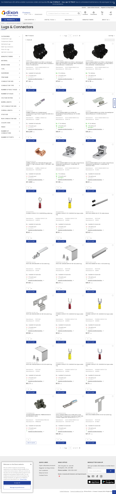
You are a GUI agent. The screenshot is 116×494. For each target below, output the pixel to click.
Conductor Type (7, 85)
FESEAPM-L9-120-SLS (92, 413)
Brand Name (5, 65)
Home (2, 23)
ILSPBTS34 (29, 60)
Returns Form (43, 473)
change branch (38, 14)
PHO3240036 (89, 363)
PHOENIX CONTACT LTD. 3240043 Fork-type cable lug (69, 214)
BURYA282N (29, 111)
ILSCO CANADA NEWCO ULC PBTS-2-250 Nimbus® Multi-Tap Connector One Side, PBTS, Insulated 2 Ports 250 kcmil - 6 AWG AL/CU (69, 63)
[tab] (10, 36)
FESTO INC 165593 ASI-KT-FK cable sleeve (97, 213)
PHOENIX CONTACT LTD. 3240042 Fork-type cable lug (69, 365)
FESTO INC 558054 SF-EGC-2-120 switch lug (98, 263)
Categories (5, 36)
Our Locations (43, 470)
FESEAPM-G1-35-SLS (32, 363)
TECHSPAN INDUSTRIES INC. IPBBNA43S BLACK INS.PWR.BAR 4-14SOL (38, 415)
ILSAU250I (59, 161)
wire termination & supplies (14, 23)
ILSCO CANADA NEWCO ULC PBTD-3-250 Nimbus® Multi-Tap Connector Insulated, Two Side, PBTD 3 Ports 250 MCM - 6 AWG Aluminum (99, 63)
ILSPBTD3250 (89, 60)
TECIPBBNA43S (30, 413)
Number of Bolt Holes (9, 90)
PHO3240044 (89, 312)
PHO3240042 (60, 363)
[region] (17, 477)
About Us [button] (105, 20)
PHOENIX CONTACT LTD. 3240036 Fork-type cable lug (99, 365)
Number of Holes (7, 94)
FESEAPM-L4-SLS (31, 262)
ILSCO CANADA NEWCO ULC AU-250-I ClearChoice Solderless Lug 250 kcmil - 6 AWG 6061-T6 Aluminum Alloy (70, 164)
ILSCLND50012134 (61, 413)
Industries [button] (68, 20)
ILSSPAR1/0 (59, 111)
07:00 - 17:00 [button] (27, 14)
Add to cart (31, 90)
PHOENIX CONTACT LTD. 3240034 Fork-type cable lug (69, 314)
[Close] (31, 464)
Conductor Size (7, 81)
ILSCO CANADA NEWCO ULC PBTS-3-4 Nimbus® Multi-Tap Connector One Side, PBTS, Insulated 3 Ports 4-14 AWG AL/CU (39, 63)
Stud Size (4, 114)
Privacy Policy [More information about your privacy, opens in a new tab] (23, 479)
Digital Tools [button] (49, 20)
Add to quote (31, 442)
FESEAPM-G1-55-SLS (62, 262)
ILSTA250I (88, 161)
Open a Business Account (47, 465)
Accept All (17, 483)
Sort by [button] (111, 35)
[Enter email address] (97, 471)
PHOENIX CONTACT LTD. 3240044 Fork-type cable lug (99, 314)
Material (4, 61)
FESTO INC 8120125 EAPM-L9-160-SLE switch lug (39, 314)
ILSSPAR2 (88, 111)
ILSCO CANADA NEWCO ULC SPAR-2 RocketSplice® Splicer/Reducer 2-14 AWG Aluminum (100, 113)
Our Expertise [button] (29, 20)
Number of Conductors (6, 132)
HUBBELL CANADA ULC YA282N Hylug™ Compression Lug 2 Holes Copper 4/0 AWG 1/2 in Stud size (39, 114)
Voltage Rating (7, 98)
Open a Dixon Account (93, 7)
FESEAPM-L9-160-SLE (32, 312)
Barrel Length (6, 102)
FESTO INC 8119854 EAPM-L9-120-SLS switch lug (98, 414)
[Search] (64, 13)
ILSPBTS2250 (59, 60)
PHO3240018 (30, 212)
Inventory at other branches (35, 79)
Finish (3, 127)
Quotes (84, 7)
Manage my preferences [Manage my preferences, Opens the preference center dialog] (17, 487)
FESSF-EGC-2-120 (91, 262)
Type (2, 69)
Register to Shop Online (107, 7)
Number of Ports (7, 137)
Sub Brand (5, 73)
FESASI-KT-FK (89, 212)
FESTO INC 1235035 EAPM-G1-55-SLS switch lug (69, 263)
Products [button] (11, 20)
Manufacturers (88, 20)
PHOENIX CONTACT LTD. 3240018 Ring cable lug (39, 213)
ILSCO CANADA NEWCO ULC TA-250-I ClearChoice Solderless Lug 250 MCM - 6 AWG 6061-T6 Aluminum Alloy (100, 164)
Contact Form (43, 475)
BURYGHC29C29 (31, 161)
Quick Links (43, 462)
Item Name (4, 77)
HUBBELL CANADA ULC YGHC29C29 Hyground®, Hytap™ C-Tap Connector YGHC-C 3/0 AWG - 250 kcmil (40, 164)
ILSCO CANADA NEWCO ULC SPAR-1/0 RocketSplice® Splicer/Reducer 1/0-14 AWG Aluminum (68, 114)
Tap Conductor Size (8, 106)
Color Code (5, 123)
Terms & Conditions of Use (76, 491)
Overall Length (6, 110)
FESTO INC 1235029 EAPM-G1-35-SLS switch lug (39, 364)
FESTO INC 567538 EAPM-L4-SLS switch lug (37, 263)
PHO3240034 (60, 312)
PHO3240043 (60, 212)
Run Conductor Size (8, 118)
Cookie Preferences (64, 491)
